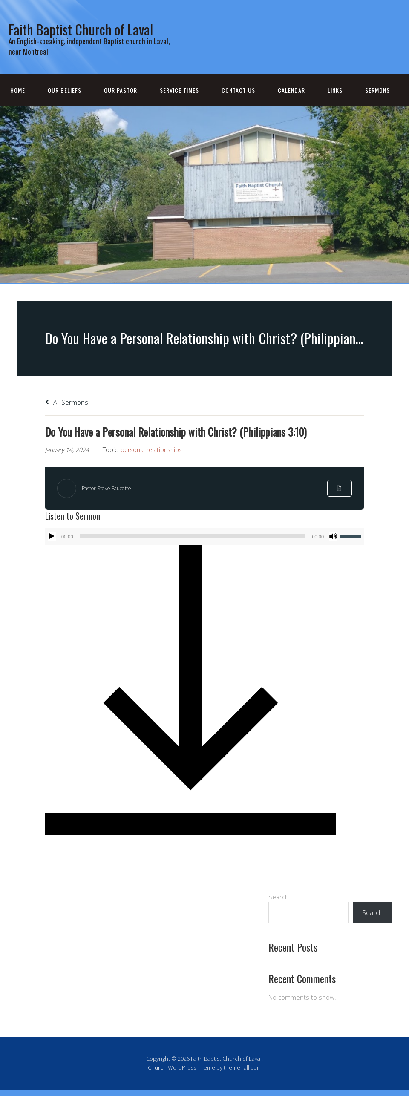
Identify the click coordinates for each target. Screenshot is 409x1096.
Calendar (291, 109)
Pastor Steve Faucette (112, 507)
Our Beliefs (64, 109)
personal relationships (151, 469)
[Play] (52, 555)
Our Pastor (120, 109)
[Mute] (333, 555)
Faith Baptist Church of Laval (89, 36)
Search (278, 916)
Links (335, 109)
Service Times (179, 109)
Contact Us (238, 109)
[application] (204, 555)
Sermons (377, 109)
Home (17, 109)
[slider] (192, 555)
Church (157, 1086)
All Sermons (66, 421)
